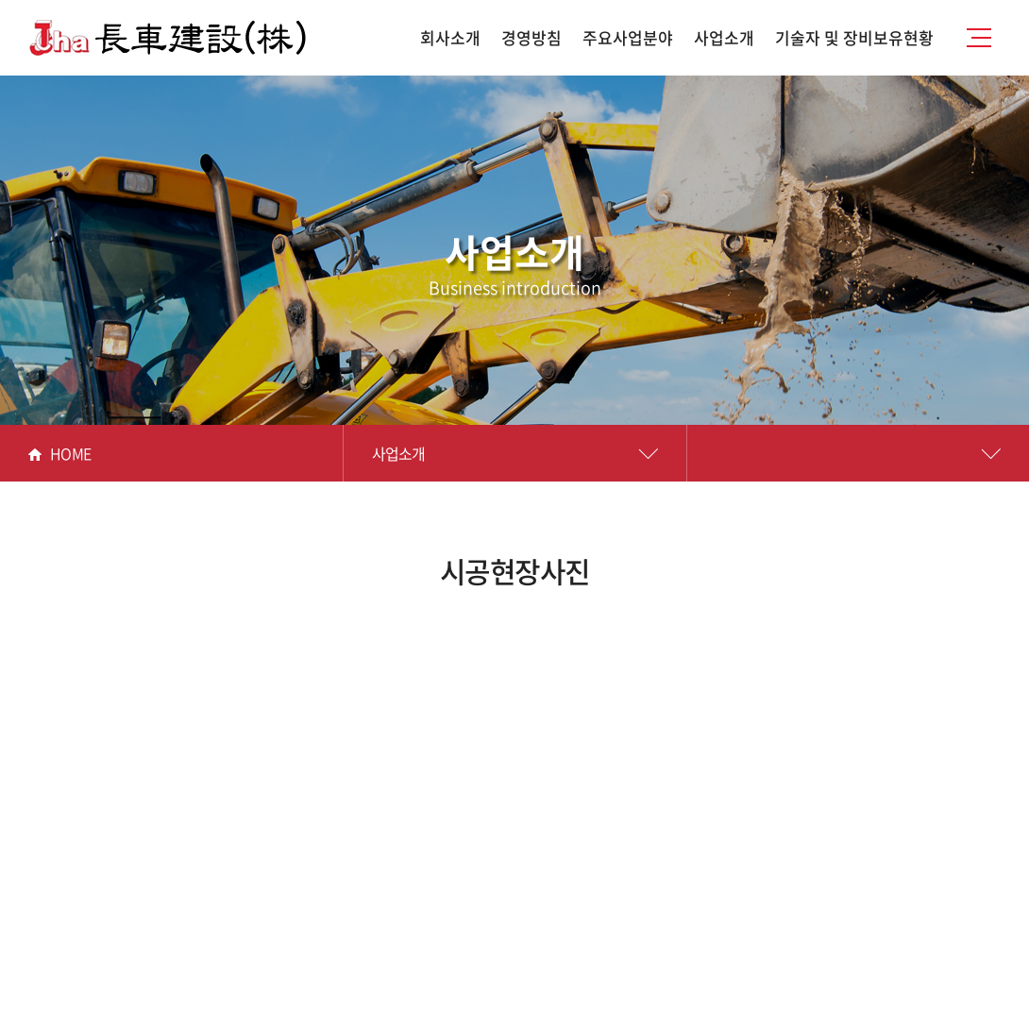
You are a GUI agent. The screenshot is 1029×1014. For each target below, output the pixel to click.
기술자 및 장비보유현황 (854, 37)
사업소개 (724, 37)
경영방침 (531, 37)
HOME (60, 453)
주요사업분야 (627, 37)
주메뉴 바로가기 (0, 0)
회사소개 (450, 37)
